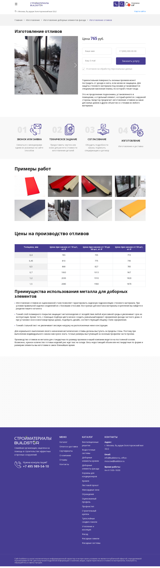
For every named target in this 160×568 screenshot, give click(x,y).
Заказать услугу (130, 61)
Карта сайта (140, 11)
